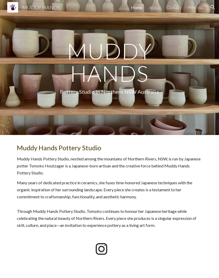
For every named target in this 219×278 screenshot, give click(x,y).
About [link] (154, 7)
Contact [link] (174, 7)
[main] (109, 67)
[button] (213, 7)
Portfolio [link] (195, 7)
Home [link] (136, 7)
